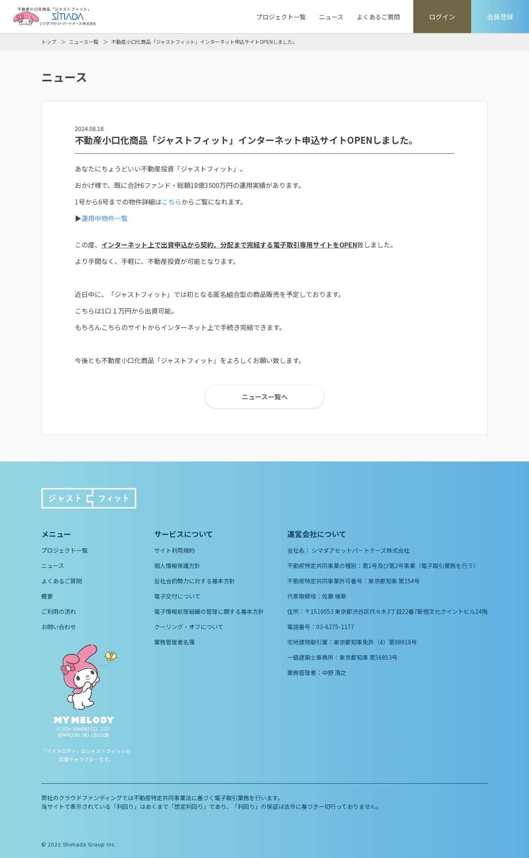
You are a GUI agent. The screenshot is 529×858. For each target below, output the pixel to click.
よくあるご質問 (378, 16)
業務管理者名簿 (174, 642)
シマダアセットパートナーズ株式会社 (361, 550)
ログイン (442, 16)
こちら (171, 202)
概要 (47, 596)
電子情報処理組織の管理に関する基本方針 (209, 611)
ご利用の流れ (58, 611)
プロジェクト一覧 (281, 16)
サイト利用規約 (174, 550)
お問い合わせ (58, 627)
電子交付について (177, 596)
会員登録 (500, 16)
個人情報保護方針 (177, 565)
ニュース (331, 16)
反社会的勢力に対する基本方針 (194, 581)
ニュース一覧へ (265, 397)
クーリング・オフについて (189, 627)
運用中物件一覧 (104, 218)
